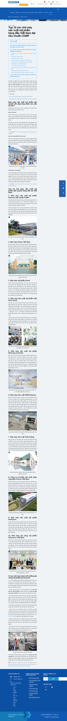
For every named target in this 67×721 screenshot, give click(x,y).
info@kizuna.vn (17, 676)
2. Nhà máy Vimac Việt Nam (17, 56)
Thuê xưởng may (33, 688)
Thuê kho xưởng (33, 691)
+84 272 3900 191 (17, 679)
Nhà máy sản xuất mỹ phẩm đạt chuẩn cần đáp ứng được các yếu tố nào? (23, 46)
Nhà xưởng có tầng (34, 678)
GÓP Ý (25, 16)
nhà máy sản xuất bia (15, 662)
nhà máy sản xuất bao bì (13, 666)
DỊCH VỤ (56, 714)
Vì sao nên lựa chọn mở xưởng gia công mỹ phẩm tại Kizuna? (23, 75)
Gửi (53, 679)
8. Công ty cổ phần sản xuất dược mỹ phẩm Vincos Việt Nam (23, 68)
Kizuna (9, 580)
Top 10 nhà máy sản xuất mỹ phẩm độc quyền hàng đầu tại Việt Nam (23, 50)
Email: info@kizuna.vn (55, 3)
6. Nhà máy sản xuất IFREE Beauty (18, 63)
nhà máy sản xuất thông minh (28, 662)
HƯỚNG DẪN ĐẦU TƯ (47, 714)
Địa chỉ (33, 3)
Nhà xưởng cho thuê (34, 697)
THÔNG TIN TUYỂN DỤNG (52, 717)
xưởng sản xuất (14, 88)
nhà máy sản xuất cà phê (25, 666)
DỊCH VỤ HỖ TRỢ (38, 12)
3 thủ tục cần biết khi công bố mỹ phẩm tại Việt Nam (20, 96)
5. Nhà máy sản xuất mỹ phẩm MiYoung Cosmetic (22, 62)
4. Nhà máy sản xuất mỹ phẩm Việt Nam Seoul (21, 60)
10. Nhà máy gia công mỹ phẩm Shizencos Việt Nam (22, 72)
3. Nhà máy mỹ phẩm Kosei (17, 58)
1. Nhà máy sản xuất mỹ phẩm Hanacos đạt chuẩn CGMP (23, 54)
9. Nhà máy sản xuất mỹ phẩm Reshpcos (20, 70)
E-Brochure (23, 4)
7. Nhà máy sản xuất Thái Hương (18, 65)
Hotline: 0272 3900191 (42, 3)
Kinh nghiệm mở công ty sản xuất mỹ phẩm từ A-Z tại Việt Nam (22, 99)
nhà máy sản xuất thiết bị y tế (30, 664)
